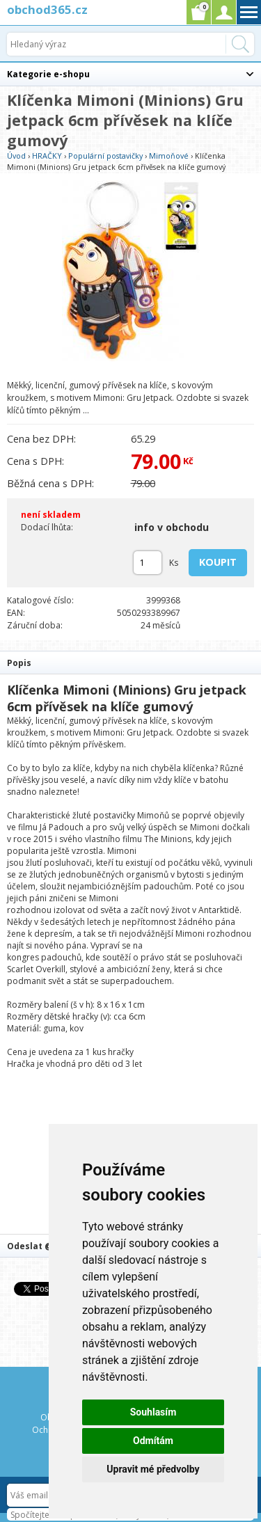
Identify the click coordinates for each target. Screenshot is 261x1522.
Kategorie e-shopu (48, 74)
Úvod (16, 155)
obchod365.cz (47, 9)
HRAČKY (47, 155)
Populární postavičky (105, 155)
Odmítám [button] (153, 1440)
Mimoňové (169, 155)
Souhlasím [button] (153, 1412)
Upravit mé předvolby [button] (152, 1469)
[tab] (130, 662)
